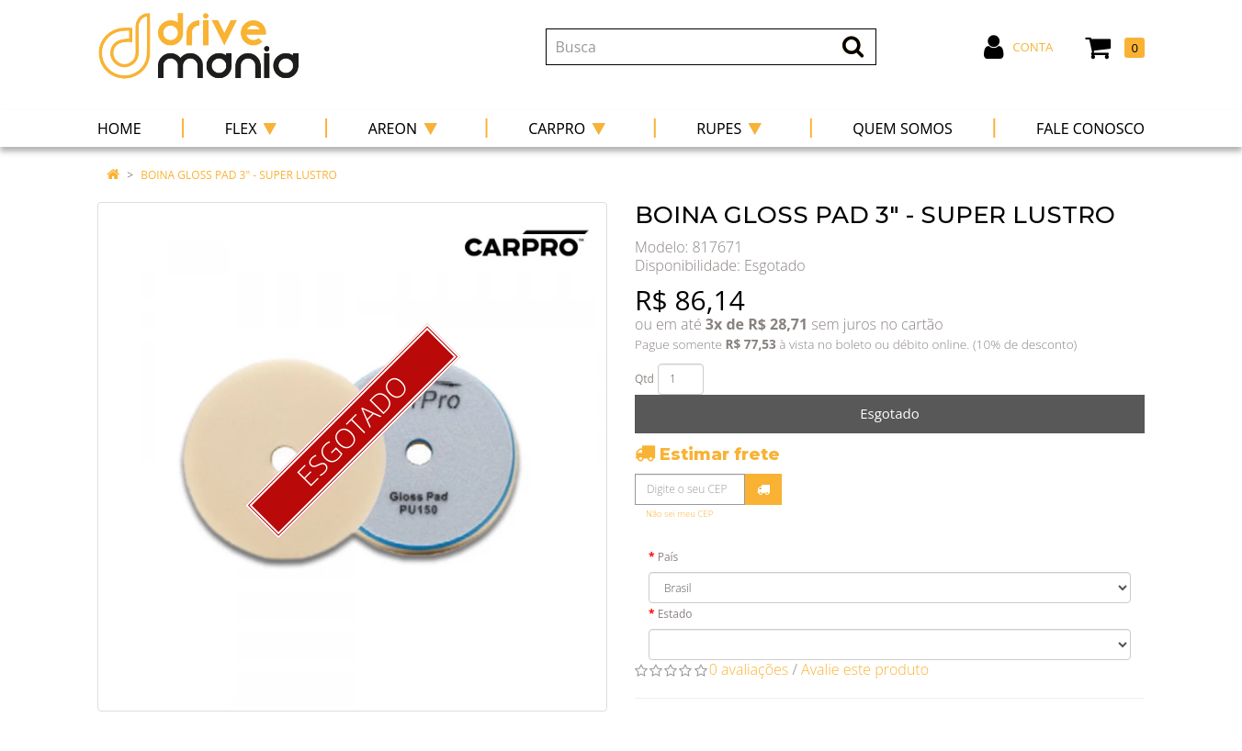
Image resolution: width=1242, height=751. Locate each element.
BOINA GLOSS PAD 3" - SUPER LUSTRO (239, 175)
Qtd (644, 379)
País (668, 557)
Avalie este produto (865, 669)
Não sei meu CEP (679, 514)
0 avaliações (749, 669)
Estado (675, 614)
